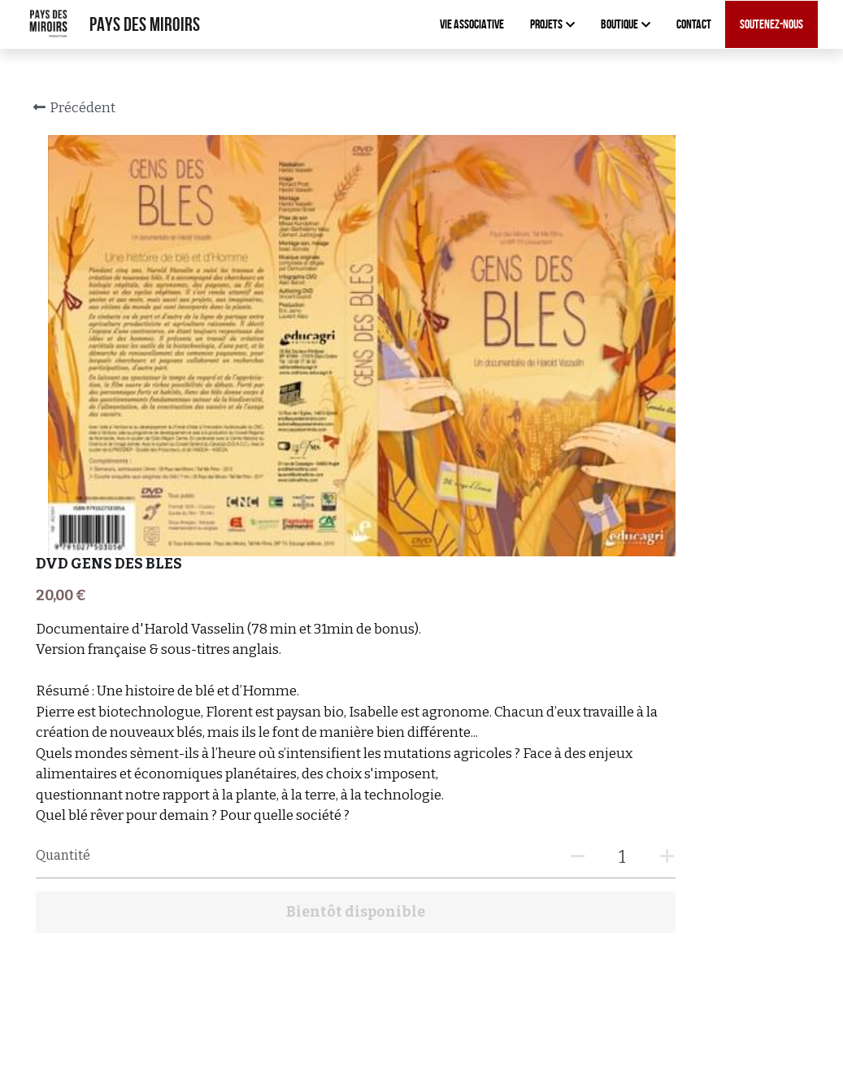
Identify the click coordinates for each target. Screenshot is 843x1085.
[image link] (48, 23)
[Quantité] (656, 560)
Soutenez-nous (771, 24)
